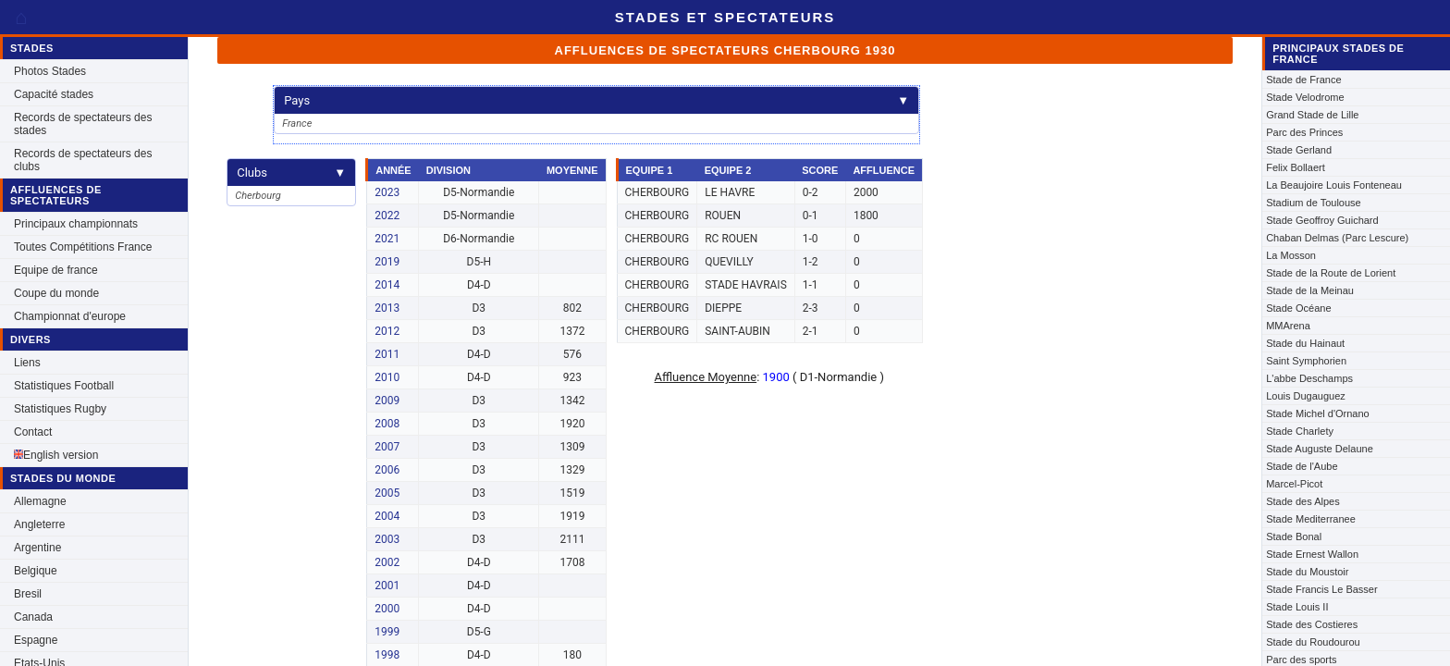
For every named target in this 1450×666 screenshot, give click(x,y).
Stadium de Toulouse (1313, 202)
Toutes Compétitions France (83, 246)
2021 (387, 238)
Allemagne (40, 501)
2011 (387, 354)
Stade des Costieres (1312, 624)
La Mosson (1291, 255)
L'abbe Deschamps (1309, 378)
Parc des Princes (1304, 132)
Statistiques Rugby (60, 408)
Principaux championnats (76, 223)
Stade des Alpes (1303, 501)
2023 (387, 192)
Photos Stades (50, 71)
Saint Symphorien (1306, 360)
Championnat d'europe (70, 316)
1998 (387, 654)
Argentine (37, 547)
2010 (387, 377)
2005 (387, 493)
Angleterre (39, 524)
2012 (387, 331)
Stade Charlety (1299, 431)
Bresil (28, 593)
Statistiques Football (64, 385)
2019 (387, 261)
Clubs (291, 172)
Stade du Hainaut (1305, 343)
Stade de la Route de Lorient (1330, 272)
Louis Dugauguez (1306, 395)
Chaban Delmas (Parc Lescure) (1337, 237)
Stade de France (1303, 79)
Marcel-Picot (1294, 483)
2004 (387, 516)
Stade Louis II (1297, 606)
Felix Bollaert (1295, 167)
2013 (387, 308)
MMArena (1288, 325)
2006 (387, 469)
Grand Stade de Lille (1312, 114)
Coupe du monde (56, 293)
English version (56, 455)
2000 (387, 608)
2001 (387, 585)
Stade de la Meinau (1310, 290)
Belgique (35, 570)
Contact (33, 432)
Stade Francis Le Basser (1321, 589)
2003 (387, 539)
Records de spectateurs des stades (83, 124)
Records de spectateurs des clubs (83, 160)
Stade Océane (1298, 308)
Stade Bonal (1293, 536)
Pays (596, 100)
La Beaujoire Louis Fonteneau (1334, 185)
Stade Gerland (1299, 149)
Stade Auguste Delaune (1319, 448)
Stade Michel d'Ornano (1318, 413)
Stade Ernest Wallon (1312, 554)
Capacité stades (53, 94)
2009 (387, 400)
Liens (27, 362)
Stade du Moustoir (1307, 571)
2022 (387, 215)
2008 (387, 423)
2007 (387, 446)
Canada (33, 616)
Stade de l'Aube (1301, 466)
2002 (387, 562)
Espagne (35, 640)
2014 (387, 284)
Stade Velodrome (1305, 97)
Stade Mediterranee (1311, 518)
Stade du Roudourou (1313, 642)
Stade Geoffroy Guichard (1322, 220)
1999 (387, 631)
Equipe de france (56, 270)
